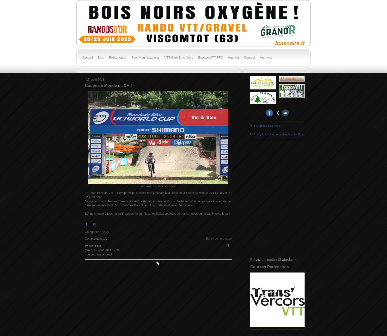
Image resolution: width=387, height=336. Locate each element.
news (105, 232)
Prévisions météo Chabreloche (273, 260)
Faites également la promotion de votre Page (277, 134)
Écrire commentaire (219, 238)
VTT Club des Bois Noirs (265, 125)
